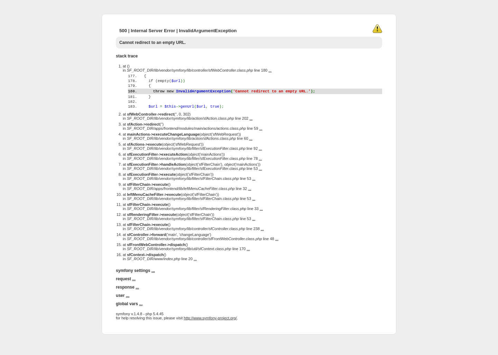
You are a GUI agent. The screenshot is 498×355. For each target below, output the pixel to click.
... (269, 70)
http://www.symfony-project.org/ (210, 331)
